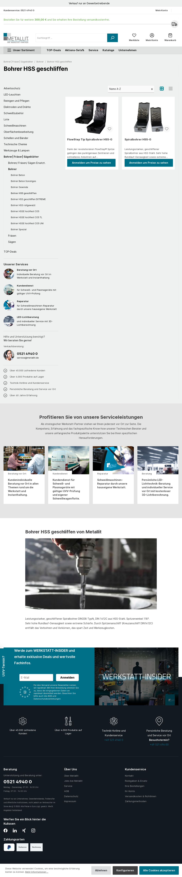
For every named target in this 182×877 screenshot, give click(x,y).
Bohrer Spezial (18, 230)
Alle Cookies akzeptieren (159, 870)
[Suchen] (112, 38)
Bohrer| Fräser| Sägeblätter (21, 157)
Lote (6, 120)
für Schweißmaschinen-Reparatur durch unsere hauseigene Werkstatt (37, 305)
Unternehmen (127, 50)
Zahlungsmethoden (135, 801)
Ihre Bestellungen (134, 786)
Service (93, 50)
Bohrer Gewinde (19, 188)
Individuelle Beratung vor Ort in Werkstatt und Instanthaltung (37, 274)
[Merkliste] (134, 38)
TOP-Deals (10, 252)
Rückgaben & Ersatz (136, 781)
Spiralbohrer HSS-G (138, 140)
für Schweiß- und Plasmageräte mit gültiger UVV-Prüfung (37, 290)
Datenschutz (71, 796)
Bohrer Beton (18, 175)
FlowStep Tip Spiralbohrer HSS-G (89, 140)
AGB (66, 791)
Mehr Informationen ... (37, 872)
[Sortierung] (131, 89)
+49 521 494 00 (159, 744)
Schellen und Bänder (16, 138)
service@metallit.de (28, 358)
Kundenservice (135, 769)
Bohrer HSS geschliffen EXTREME (28, 200)
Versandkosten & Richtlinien (140, 796)
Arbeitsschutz (12, 89)
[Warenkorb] (170, 38)
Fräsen (12, 236)
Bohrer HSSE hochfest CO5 (25, 212)
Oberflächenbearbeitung (18, 132)
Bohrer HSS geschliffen (23, 194)
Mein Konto (162, 10)
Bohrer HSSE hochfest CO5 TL (26, 218)
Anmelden (67, 677)
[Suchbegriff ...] (71, 38)
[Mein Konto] (151, 38)
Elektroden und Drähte (17, 107)
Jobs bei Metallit (73, 781)
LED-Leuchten (12, 95)
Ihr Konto (130, 791)
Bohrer (12, 169)
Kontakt (129, 775)
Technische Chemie (15, 144)
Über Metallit (71, 775)
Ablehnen (101, 870)
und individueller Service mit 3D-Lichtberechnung (37, 321)
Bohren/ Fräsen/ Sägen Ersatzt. (27, 163)
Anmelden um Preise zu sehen (91, 163)
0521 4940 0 (27, 10)
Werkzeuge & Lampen (17, 151)
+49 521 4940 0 (113, 739)
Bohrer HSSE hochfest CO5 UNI (27, 224)
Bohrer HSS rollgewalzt (23, 206)
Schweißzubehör (14, 113)
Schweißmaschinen (15, 126)
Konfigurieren (125, 870)
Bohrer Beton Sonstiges (23, 182)
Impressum (70, 801)
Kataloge (108, 50)
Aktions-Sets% (74, 50)
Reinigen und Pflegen (16, 101)
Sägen (12, 242)
